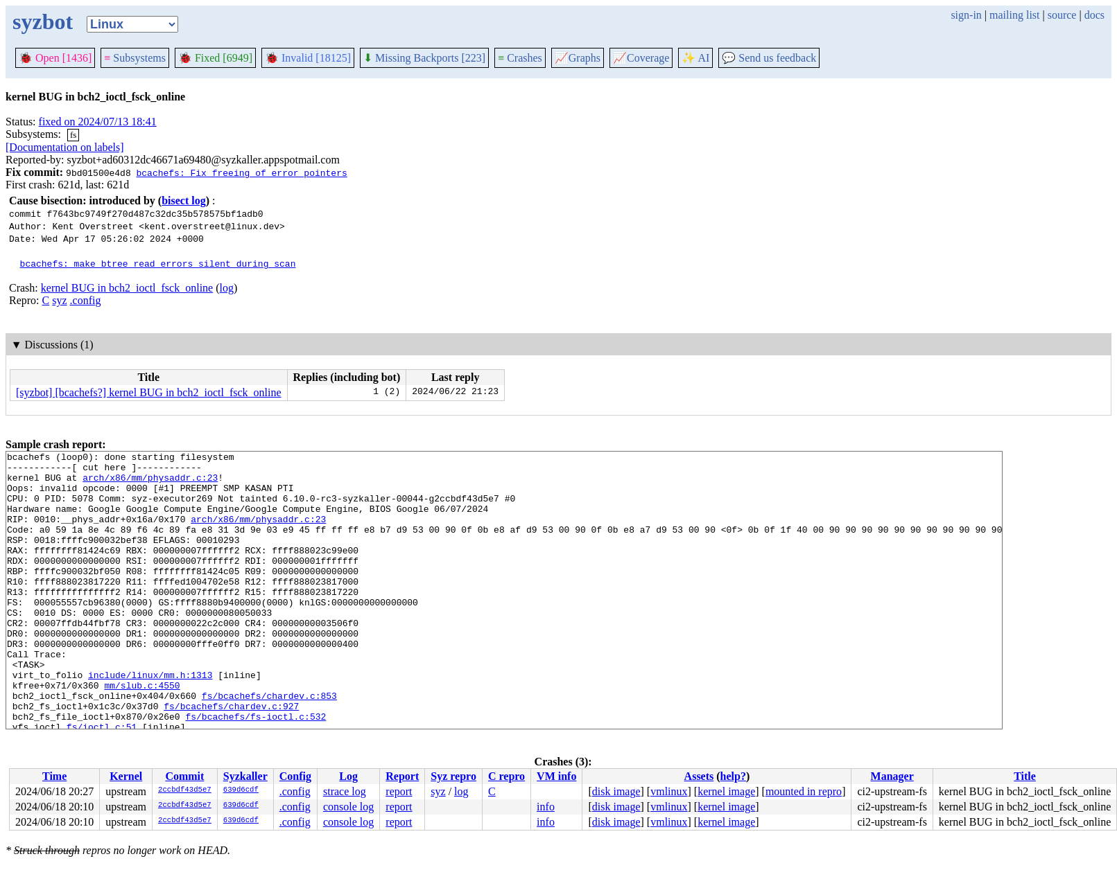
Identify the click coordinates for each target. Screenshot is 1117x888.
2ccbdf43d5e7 (184, 790)
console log (348, 806)
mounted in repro (803, 791)
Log (348, 776)
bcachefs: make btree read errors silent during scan (158, 263)
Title (1025, 776)
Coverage (641, 58)
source (1062, 15)
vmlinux (668, 791)
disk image (616, 791)
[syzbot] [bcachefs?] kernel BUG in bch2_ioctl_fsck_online (149, 392)
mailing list (1014, 15)
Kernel (126, 776)
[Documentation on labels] (65, 147)
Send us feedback (769, 58)
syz (59, 300)
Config (295, 776)
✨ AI (695, 58)
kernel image (726, 791)
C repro (506, 776)
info (546, 806)
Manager (892, 776)
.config (85, 300)
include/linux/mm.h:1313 (150, 720)
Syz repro (453, 776)
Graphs (577, 58)
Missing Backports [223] (424, 58)
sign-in (966, 15)
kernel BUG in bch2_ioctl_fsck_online (127, 288)
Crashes (520, 58)
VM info (556, 776)
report (399, 791)
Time (54, 776)
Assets (699, 776)
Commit (184, 776)
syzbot (42, 21)
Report (402, 776)
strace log (344, 791)
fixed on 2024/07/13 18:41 (98, 121)
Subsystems (135, 58)
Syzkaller (245, 776)
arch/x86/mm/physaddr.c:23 (150, 483)
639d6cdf (241, 790)
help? (733, 776)
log (227, 288)
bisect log (184, 200)
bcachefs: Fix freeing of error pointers (241, 172)
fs (73, 135)
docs (1094, 15)
